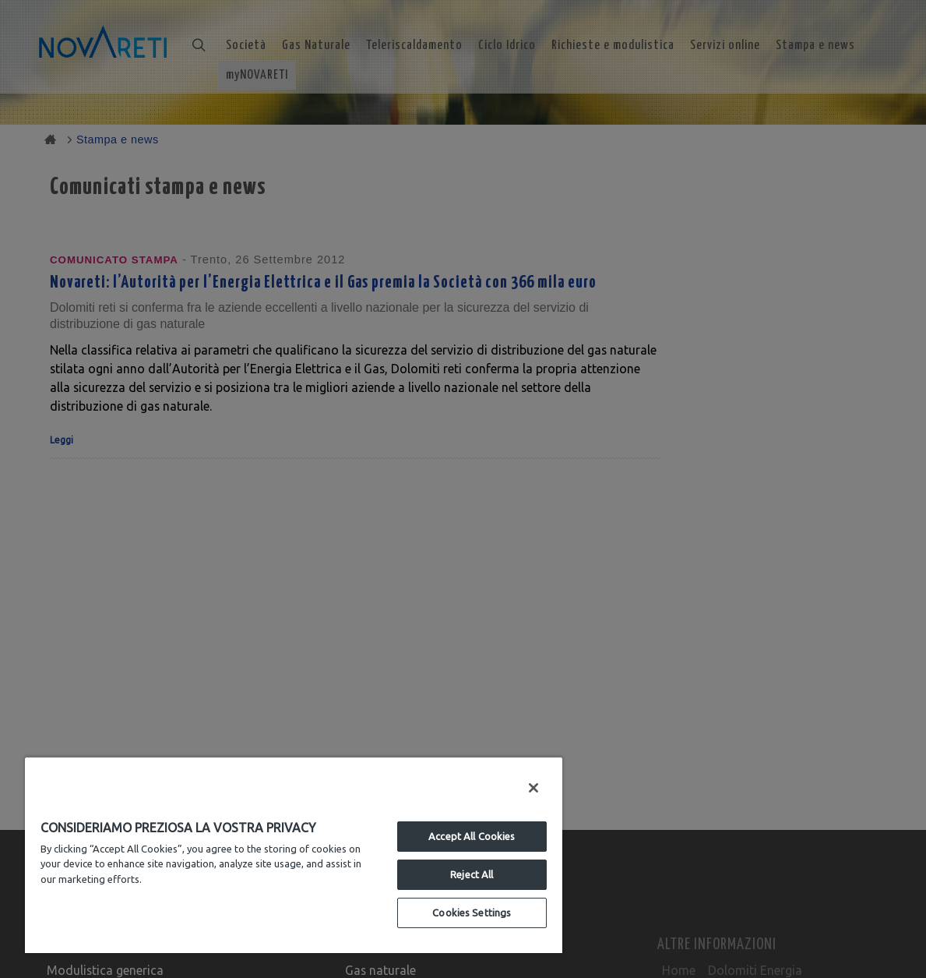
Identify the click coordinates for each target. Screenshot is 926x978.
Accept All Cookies (471, 836)
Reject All (471, 874)
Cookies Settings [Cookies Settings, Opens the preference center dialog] (471, 912)
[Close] (533, 788)
